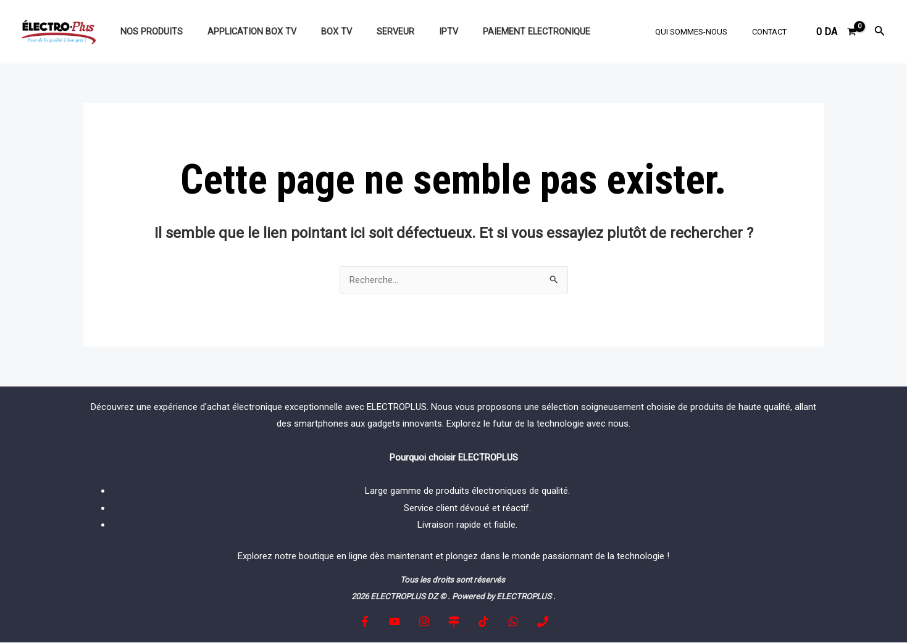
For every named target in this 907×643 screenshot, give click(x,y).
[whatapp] (506, 622)
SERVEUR (371, 32)
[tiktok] (480, 622)
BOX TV (319, 32)
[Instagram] (427, 622)
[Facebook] (374, 622)
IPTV (417, 32)
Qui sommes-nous (704, 31)
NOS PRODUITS (148, 32)
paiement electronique (498, 32)
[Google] (453, 622)
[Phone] (533, 622)
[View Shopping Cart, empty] (836, 32)
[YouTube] (400, 622)
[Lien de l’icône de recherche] (879, 31)
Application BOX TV (241, 32)
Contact (773, 31)
